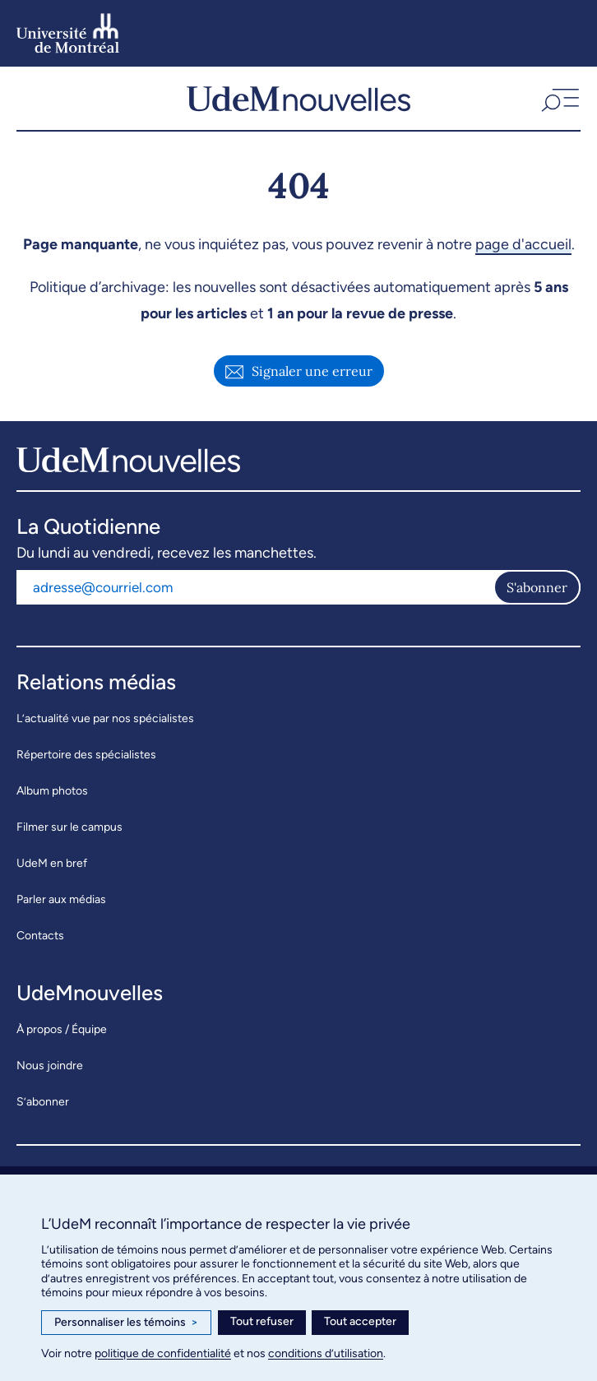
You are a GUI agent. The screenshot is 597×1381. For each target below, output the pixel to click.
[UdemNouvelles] (298, 98)
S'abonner (537, 587)
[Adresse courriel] (254, 587)
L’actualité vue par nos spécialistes (105, 718)
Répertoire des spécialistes (86, 755)
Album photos (52, 791)
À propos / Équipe (61, 1029)
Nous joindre (49, 1066)
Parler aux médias (61, 899)
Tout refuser (262, 1321)
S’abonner (42, 1102)
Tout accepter (360, 1321)
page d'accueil (523, 244)
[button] (558, 98)
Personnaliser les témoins (126, 1322)
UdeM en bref (51, 863)
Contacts (40, 936)
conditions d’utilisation (325, 1353)
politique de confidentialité (163, 1353)
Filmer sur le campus (69, 827)
